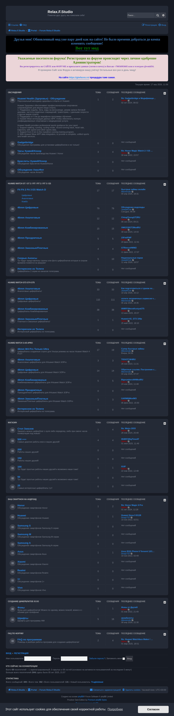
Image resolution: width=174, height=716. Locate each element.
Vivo (20, 587)
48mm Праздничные (29, 390)
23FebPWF (126, 237)
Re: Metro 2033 (128, 428)
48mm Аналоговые (28, 359)
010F (123, 466)
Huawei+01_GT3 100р (131, 319)
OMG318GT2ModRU (131, 227)
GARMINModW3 (129, 398)
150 (19, 458)
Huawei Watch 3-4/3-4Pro (20, 343)
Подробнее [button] (115, 709)
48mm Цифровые (27, 369)
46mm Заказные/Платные (32, 248)
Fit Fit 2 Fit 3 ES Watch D (31, 189)
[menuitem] (23, 25)
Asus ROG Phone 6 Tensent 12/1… (138, 551)
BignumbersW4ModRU (132, 380)
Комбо (25, 201)
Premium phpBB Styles (97, 700)
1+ (18, 579)
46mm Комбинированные (32, 227)
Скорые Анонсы (27, 258)
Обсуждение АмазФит (30, 169)
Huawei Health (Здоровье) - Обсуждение (41, 98)
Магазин (12, 423)
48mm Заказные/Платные (32, 398)
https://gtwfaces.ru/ (79, 77)
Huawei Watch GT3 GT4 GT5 (21, 283)
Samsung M (24, 534)
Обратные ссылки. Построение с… (138, 369)
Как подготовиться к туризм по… (137, 288)
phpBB (81, 697)
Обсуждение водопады (133, 207)
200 (19, 449)
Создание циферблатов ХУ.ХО (23, 601)
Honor (21, 505)
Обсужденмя (15, 92)
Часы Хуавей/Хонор (29, 151)
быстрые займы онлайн (133, 189)
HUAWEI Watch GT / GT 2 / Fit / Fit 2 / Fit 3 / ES (29, 184)
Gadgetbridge (25, 142)
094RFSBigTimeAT (130, 439)
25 (18, 485)
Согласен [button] (153, 709)
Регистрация (21, 653)
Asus (20, 551)
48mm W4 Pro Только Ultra (33, 349)
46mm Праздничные (29, 237)
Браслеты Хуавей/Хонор (32, 161)
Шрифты (22, 618)
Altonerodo (126, 191)
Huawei (21, 515)
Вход (8, 653)
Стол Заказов (25, 428)
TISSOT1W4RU (128, 359)
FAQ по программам (29, 639)
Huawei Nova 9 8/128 (131, 515)
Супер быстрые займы (132, 349)
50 (18, 476)
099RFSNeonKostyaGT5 (132, 308)
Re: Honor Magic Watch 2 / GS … (137, 151)
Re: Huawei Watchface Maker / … (137, 639)
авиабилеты (127, 618)
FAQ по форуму (16, 633)
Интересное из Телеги (30, 268)
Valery (124, 100)
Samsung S (24, 525)
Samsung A (24, 543)
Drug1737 (125, 517)
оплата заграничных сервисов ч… (138, 298)
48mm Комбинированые (32, 380)
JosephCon (126, 209)
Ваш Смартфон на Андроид (22, 499)
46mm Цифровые (27, 207)
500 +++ (21, 439)
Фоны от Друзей (129, 607)
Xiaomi (21, 561)
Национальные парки (132, 258)
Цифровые (27, 195)
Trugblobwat (97, 682)
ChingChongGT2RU (130, 217)
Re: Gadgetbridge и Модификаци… (138, 98)
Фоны (21, 607)
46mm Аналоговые (28, 217)
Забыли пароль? (97, 658)
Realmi (21, 570)
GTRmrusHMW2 (129, 248)
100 (19, 466)
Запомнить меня (115, 658)
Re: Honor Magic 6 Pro (132, 505)
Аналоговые (27, 198)
